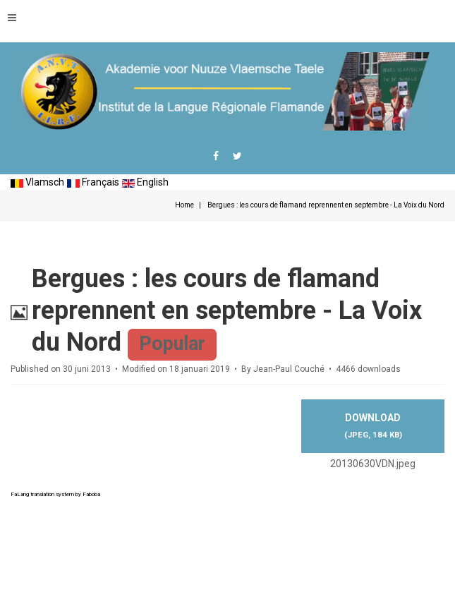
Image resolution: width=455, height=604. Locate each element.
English (145, 182)
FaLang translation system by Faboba (55, 494)
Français (93, 182)
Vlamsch (37, 182)
